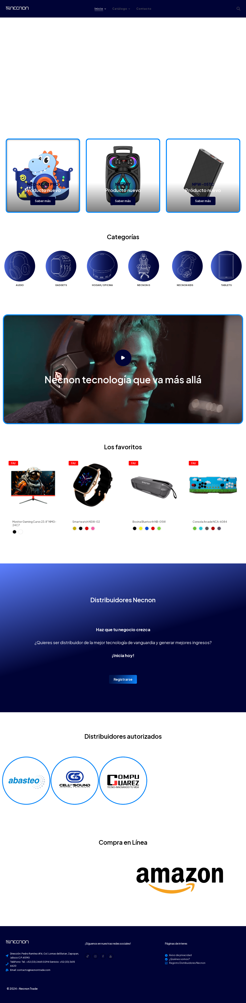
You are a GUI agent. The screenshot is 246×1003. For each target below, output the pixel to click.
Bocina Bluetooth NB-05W (149, 521)
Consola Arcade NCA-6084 (210, 521)
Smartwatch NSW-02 (86, 521)
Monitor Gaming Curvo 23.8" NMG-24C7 (34, 523)
